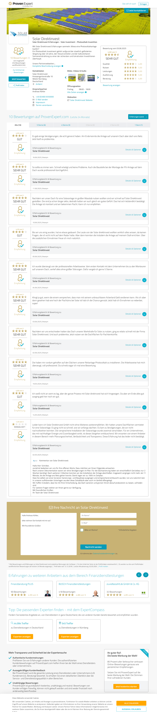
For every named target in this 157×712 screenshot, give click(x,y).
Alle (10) (18, 125)
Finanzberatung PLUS (22, 584)
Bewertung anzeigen (109, 85)
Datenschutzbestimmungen (33, 700)
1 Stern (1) (139, 125)
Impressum (16, 700)
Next (98, 77)
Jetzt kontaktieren (136, 10)
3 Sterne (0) (90, 125)
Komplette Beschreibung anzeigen (48, 66)
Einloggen (143, 4)
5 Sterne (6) (41, 125)
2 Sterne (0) (114, 125)
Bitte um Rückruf (91, 530)
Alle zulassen (131, 686)
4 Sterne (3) (65, 125)
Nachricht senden (93, 547)
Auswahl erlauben (131, 692)
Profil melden (103, 566)
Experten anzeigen (22, 636)
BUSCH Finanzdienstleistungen (75, 584)
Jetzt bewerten (19, 79)
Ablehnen (131, 700)
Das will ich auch (129, 3)
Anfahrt (39, 84)
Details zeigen (96, 707)
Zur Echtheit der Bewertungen (19, 71)
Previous (65, 77)
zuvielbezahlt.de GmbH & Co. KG (123, 584)
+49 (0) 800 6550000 (45, 96)
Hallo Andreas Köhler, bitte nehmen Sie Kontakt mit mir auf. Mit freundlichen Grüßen (49, 534)
